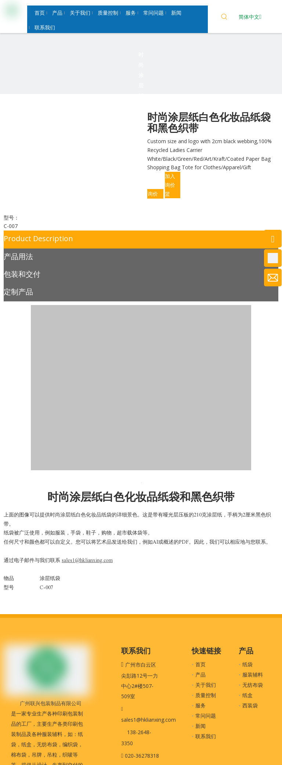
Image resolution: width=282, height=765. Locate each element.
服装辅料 (252, 674)
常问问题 (205, 715)
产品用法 (18, 256)
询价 (153, 193)
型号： (11, 217)
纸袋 (247, 664)
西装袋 (250, 705)
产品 (200, 674)
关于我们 (205, 684)
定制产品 (18, 292)
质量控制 (205, 695)
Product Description (38, 238)
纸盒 (247, 695)
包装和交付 (22, 274)
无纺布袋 (252, 684)
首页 (200, 664)
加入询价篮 (170, 185)
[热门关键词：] (224, 17)
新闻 (200, 725)
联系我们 (205, 736)
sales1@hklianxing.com (148, 719)
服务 (200, 705)
